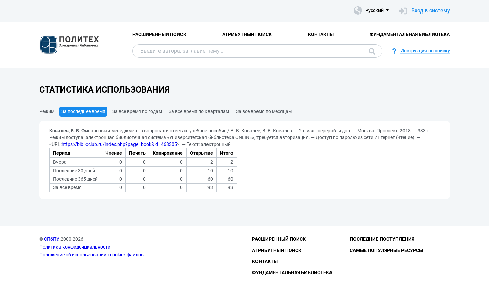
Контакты (321, 34)
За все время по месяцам (264, 111)
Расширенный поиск (159, 34)
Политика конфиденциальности (75, 247)
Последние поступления (382, 239)
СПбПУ (51, 239)
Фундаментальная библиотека (410, 34)
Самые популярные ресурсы (386, 250)
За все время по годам (137, 111)
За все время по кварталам (199, 111)
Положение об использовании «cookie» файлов (91, 254)
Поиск (372, 51)
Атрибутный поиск (247, 34)
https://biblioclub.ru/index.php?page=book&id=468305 (119, 144)
